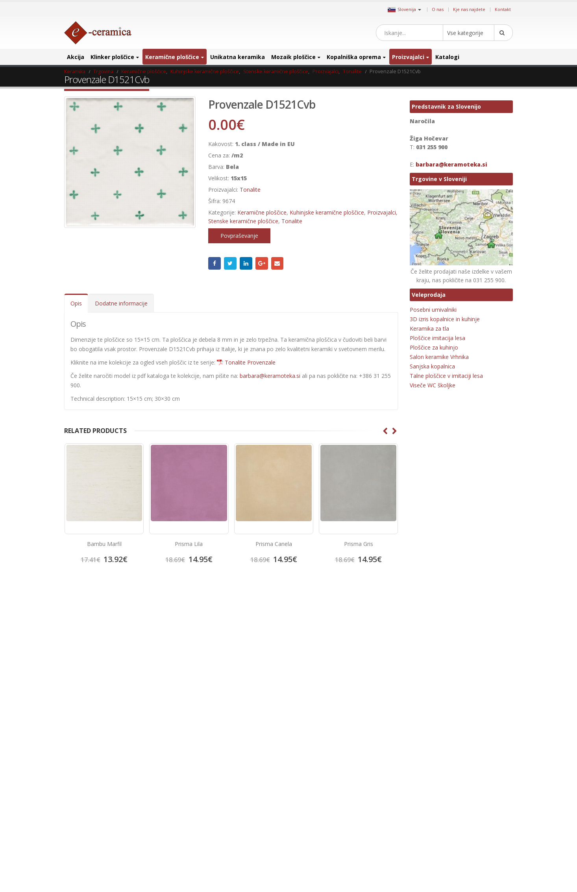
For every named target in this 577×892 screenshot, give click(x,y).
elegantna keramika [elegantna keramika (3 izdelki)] (483, 648)
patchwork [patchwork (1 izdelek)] (465, 785)
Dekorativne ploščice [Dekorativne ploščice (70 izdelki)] (433, 648)
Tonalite (250, 189)
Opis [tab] (76, 303)
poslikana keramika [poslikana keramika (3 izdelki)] (478, 809)
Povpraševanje (239, 235)
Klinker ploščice (112, 57)
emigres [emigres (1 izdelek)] (420, 661)
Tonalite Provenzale (250, 362)
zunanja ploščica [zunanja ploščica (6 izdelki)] (473, 872)
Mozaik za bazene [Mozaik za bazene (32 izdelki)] (430, 772)
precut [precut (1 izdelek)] (419, 822)
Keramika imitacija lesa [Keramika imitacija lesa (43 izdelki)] (436, 698)
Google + (261, 263)
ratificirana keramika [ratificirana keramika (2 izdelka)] (433, 834)
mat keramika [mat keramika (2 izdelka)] (426, 760)
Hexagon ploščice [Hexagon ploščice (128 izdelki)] (430, 673)
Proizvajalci (408, 57)
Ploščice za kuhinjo (434, 347)
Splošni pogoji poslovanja (99, 668)
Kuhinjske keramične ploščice (327, 212)
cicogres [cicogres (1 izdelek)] (485, 636)
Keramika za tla (429, 328)
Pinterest (328, 638)
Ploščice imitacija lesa (437, 338)
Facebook (214, 263)
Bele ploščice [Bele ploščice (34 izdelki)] (456, 636)
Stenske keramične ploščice (243, 221)
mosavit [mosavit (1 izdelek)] (455, 760)
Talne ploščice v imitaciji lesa (446, 375)
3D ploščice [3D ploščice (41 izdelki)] (423, 636)
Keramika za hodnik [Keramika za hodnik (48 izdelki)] (432, 722)
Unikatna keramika (237, 57)
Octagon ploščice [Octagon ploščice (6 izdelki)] (430, 785)
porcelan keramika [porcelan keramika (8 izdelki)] (431, 809)
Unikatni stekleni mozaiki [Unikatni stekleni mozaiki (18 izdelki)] (438, 859)
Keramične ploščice (172, 57)
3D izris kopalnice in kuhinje (445, 319)
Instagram (341, 638)
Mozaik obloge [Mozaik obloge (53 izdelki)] (485, 760)
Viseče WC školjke (432, 385)
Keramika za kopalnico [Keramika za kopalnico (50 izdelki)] (484, 722)
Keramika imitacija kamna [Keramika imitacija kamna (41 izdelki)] (439, 685)
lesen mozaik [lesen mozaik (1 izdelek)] (425, 747)
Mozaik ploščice (293, 57)
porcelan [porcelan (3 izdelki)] (463, 797)
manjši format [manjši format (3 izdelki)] (460, 747)
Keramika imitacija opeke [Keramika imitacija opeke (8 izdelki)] (438, 710)
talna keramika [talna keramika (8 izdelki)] (427, 847)
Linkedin (355, 638)
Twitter (230, 263)
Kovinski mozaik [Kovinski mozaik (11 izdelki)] (476, 735)
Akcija (75, 57)
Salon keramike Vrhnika (439, 357)
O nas (438, 9)
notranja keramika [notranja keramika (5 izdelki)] (475, 772)
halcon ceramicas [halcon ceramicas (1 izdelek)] (474, 661)
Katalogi (447, 57)
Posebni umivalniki (433, 309)
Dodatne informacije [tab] (121, 303)
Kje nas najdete (469, 9)
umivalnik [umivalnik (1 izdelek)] (459, 847)
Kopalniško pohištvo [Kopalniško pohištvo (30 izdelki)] (432, 735)
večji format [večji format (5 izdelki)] (483, 859)
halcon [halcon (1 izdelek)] (442, 661)
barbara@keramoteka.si (270, 375)
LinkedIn (246, 263)
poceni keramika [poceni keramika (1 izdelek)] (429, 797)
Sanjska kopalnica (432, 366)
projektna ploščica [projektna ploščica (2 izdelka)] (452, 822)
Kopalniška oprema (354, 57)
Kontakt (503, 9)
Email (277, 263)
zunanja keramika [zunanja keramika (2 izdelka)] (430, 872)
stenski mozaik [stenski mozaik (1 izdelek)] (477, 834)
